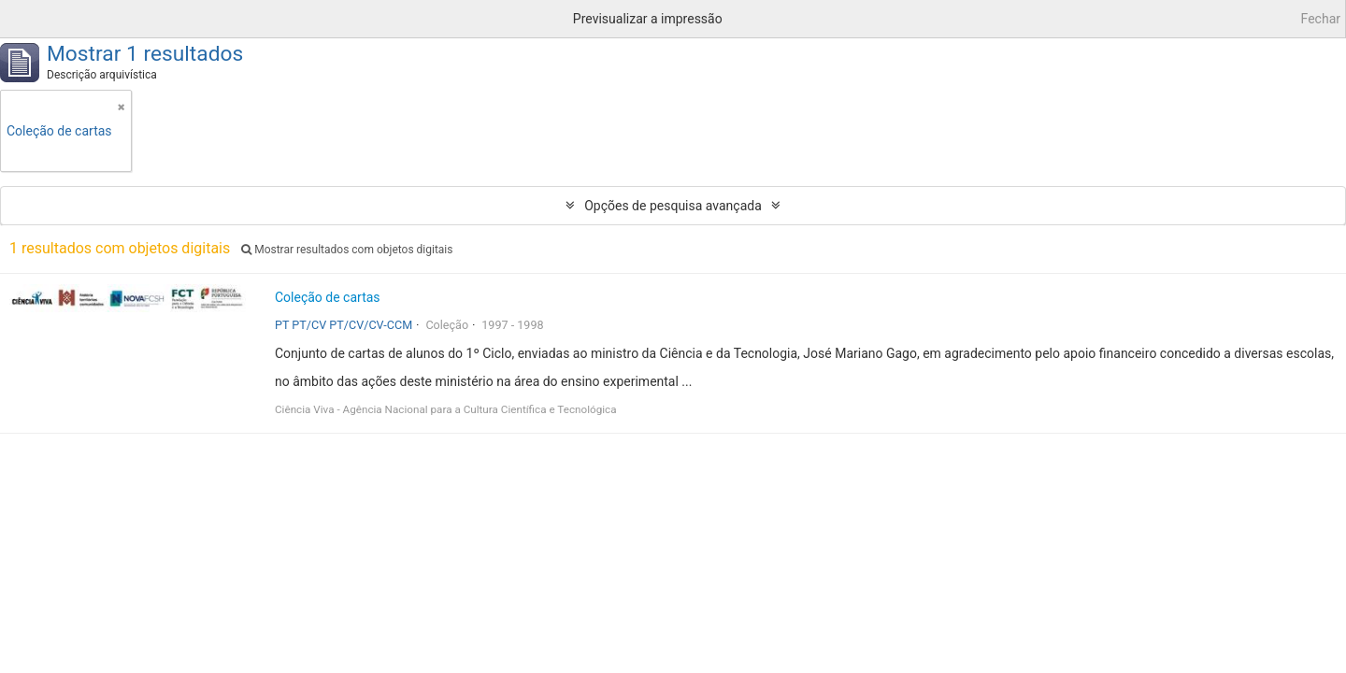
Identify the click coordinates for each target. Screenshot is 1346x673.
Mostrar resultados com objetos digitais (346, 249)
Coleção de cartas (327, 297)
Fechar (1320, 18)
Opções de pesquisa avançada (673, 205)
